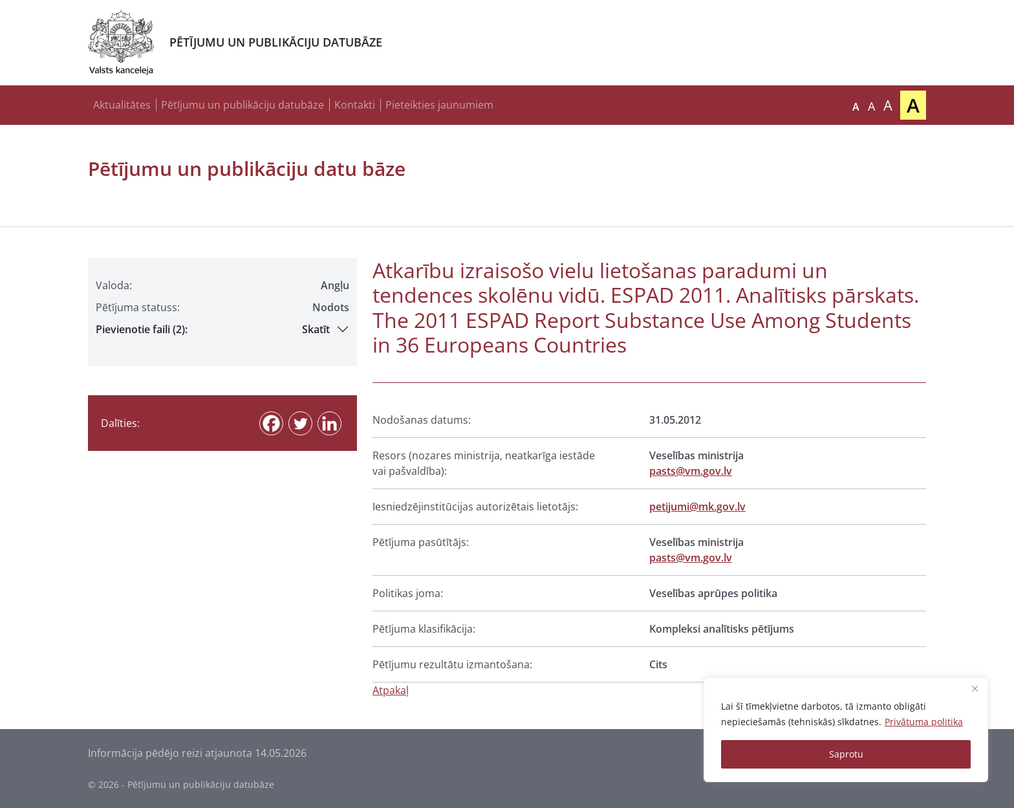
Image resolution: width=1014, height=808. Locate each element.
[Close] (974, 688)
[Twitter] (300, 423)
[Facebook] (271, 423)
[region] (846, 729)
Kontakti (354, 105)
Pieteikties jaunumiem (439, 105)
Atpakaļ (390, 690)
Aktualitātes (122, 105)
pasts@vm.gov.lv (690, 471)
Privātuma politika (924, 721)
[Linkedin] (329, 423)
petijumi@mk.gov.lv (697, 506)
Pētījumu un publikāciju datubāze (242, 105)
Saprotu (846, 754)
